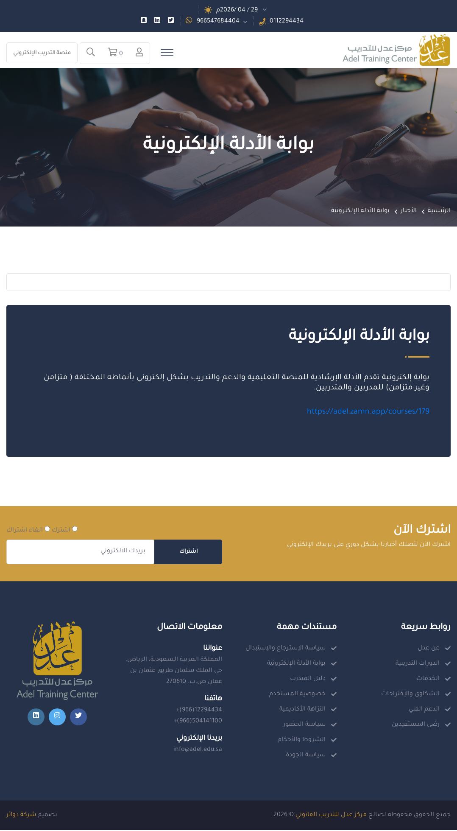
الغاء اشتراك (28, 531)
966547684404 (218, 21)
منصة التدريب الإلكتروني (42, 53)
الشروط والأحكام (302, 741)
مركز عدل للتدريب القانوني (331, 816)
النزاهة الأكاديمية (302, 710)
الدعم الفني (424, 710)
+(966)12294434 (199, 711)
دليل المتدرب (308, 680)
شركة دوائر (21, 816)
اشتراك (188, 553)
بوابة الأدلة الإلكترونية (296, 664)
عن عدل (429, 649)
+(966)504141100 (197, 722)
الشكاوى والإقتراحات (410, 695)
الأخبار (409, 211)
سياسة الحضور (304, 725)
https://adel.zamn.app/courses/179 (367, 413)
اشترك (65, 531)
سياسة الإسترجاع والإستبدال (285, 649)
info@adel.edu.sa (197, 750)
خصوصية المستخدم (297, 695)
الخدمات (428, 680)
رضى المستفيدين (416, 725)
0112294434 (287, 21)
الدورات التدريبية (418, 664)
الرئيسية (439, 211)
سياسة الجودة (306, 756)
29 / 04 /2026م (237, 10)
